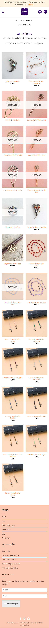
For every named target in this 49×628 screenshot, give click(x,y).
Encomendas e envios (10, 555)
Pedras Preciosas (8, 525)
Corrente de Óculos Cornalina (36, 82)
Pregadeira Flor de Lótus (12, 264)
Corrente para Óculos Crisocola (36, 340)
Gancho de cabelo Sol (12, 120)
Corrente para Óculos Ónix (36, 416)
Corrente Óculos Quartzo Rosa (12, 303)
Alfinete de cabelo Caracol (13, 155)
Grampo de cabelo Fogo (36, 155)
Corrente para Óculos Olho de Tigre (12, 455)
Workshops (6, 529)
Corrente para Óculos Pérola (12, 340)
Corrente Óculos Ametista (36, 302)
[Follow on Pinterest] (28, 619)
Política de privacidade (11, 564)
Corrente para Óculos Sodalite (12, 417)
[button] (3, 11)
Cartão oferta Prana (9, 559)
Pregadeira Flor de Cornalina (36, 227)
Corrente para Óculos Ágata (12, 378)
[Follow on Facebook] (20, 619)
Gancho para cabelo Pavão (12, 190)
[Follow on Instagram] (24, 619)
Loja (22, 21)
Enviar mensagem (10, 604)
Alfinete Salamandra (12, 82)
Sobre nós (6, 551)
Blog (3, 534)
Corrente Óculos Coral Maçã (36, 265)
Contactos (5, 538)
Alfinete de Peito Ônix (12, 227)
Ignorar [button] (31, 5)
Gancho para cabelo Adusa (36, 120)
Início (17, 21)
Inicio (4, 517)
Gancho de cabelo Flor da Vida (36, 191)
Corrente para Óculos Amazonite (36, 379)
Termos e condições (10, 568)
